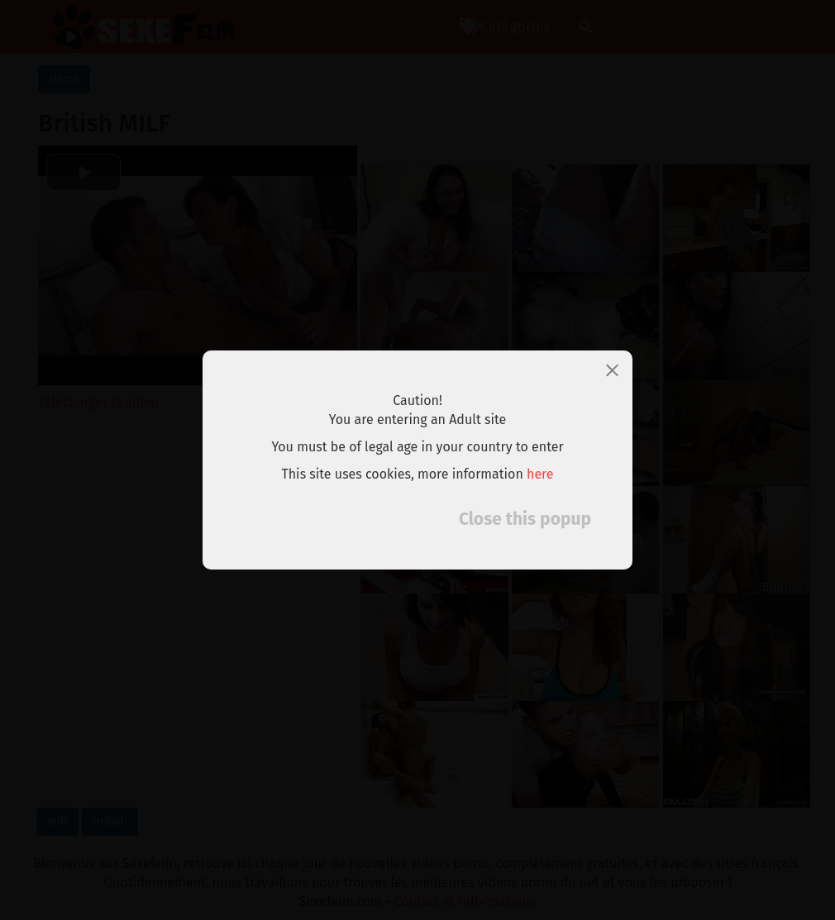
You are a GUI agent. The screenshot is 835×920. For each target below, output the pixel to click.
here (540, 474)
